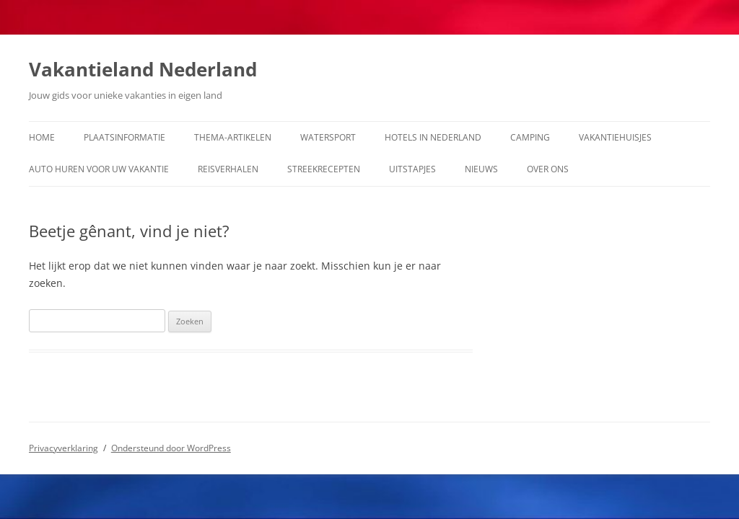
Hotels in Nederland (433, 137)
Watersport (328, 137)
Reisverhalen (228, 169)
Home (42, 137)
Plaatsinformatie (124, 137)
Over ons (548, 169)
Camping (530, 137)
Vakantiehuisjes (615, 137)
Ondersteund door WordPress (171, 448)
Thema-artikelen (232, 137)
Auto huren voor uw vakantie (99, 169)
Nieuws (481, 169)
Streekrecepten (323, 169)
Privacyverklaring (63, 448)
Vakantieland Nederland (143, 69)
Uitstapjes (412, 169)
